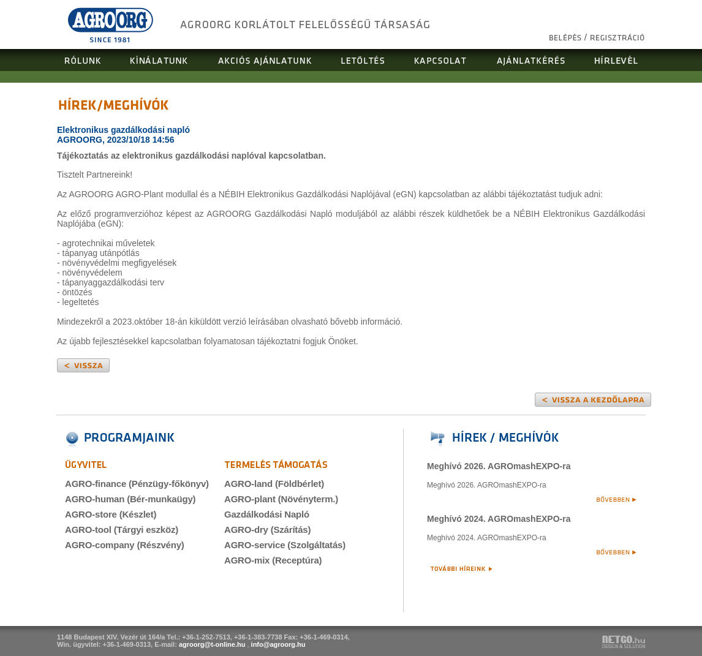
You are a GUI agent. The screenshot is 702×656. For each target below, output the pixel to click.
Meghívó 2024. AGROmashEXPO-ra (498, 519)
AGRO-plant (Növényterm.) (281, 499)
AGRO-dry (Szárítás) (267, 529)
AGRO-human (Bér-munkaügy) (130, 499)
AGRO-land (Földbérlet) (274, 483)
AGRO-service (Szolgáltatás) (284, 545)
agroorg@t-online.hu (212, 644)
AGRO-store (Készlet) (110, 514)
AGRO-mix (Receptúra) (273, 560)
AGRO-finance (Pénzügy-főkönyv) (137, 483)
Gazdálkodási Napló (266, 514)
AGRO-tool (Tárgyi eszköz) (121, 529)
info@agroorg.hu (278, 644)
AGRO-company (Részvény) (124, 545)
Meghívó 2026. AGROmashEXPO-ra (498, 466)
